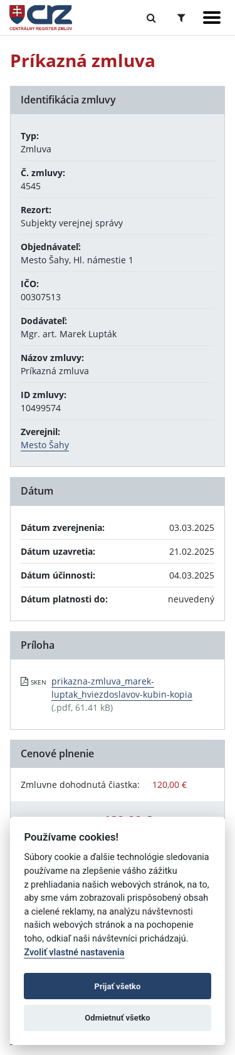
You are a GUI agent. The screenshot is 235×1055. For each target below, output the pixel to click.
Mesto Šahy (45, 445)
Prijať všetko (118, 986)
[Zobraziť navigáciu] (212, 17)
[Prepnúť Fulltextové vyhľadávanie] (151, 17)
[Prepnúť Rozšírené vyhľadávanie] (181, 17)
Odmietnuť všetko (117, 1017)
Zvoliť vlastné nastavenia (74, 952)
